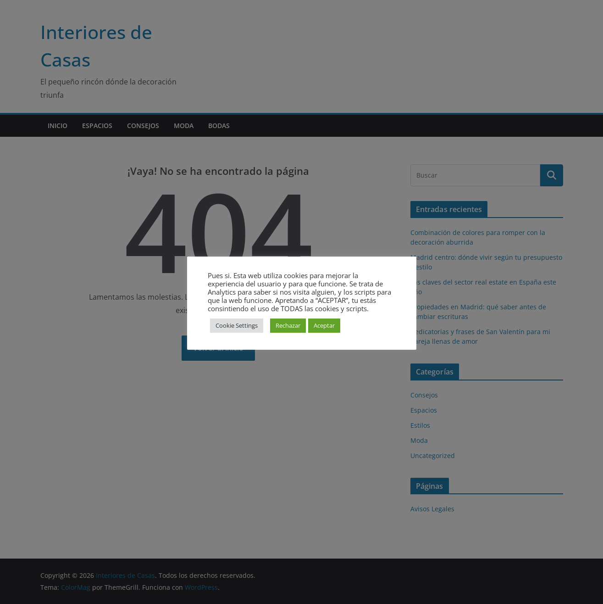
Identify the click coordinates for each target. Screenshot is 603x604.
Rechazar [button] (288, 325)
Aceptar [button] (324, 325)
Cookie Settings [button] (237, 325)
